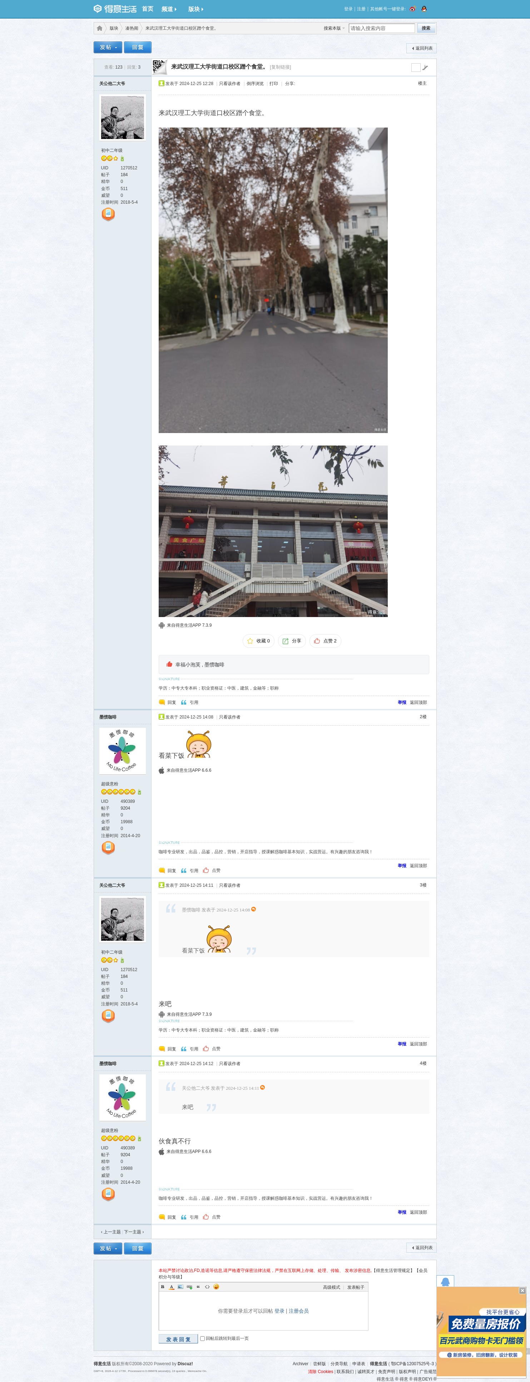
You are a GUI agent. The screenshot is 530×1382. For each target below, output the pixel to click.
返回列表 (424, 48)
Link (189, 1286)
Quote (198, 1286)
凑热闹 (131, 28)
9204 (125, 808)
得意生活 (378, 1363)
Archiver (300, 1363)
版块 (195, 9)
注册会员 (299, 1311)
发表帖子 (356, 1287)
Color (171, 1286)
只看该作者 (230, 83)
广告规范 (428, 1371)
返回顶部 (418, 702)
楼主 (422, 83)
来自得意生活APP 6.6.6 (189, 770)
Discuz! (185, 1363)
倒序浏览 (255, 83)
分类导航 (339, 1363)
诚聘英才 (366, 1371)
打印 (273, 83)
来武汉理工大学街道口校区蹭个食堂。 (219, 67)
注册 (361, 8)
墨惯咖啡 (214, 664)
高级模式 (331, 1287)
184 (124, 174)
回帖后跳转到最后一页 (227, 1338)
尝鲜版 (319, 1363)
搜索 (426, 28)
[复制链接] (280, 67)
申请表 (358, 1363)
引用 (194, 702)
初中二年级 (112, 150)
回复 (172, 702)
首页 (147, 9)
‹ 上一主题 (111, 1231)
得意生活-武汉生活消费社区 (98, 28)
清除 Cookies (320, 1371)
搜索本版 (332, 28)
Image (180, 1286)
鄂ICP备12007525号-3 (412, 1363)
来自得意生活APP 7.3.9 (189, 625)
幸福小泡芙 (187, 664)
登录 (348, 8)
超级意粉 (109, 783)
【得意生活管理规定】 (393, 1270)
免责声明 (386, 1371)
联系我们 (345, 1371)
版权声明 (407, 1371)
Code (207, 1286)
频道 (169, 9)
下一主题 (134, 1231)
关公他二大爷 (112, 83)
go (425, 67)
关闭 (522, 1290)
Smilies (216, 1286)
